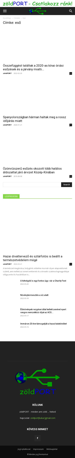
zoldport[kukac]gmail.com (42, 418)
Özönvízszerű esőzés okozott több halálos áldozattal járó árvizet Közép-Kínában (32, 170)
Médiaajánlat (52, 449)
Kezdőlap (7, 18)
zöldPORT (7, 73)
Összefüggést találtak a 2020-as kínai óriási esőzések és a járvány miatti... (33, 67)
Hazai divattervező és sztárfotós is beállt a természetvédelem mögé (32, 258)
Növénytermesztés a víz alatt (34, 295)
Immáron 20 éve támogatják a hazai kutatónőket (43, 324)
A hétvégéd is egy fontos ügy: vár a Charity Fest (43, 281)
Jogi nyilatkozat (24, 449)
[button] (5, 11)
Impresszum (38, 449)
